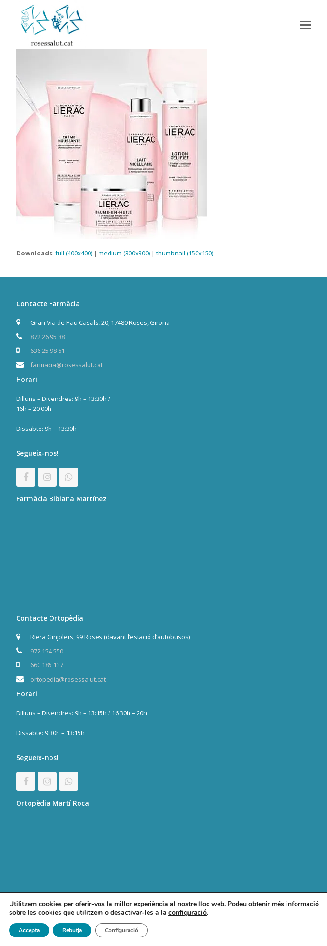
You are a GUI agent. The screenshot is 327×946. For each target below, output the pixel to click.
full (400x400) (73, 253)
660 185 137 (46, 665)
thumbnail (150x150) (184, 253)
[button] (305, 24)
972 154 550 (46, 651)
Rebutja (72, 930)
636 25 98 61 (47, 350)
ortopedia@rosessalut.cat (68, 679)
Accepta (29, 930)
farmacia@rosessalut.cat (66, 365)
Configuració (121, 930)
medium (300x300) (124, 253)
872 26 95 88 (47, 336)
